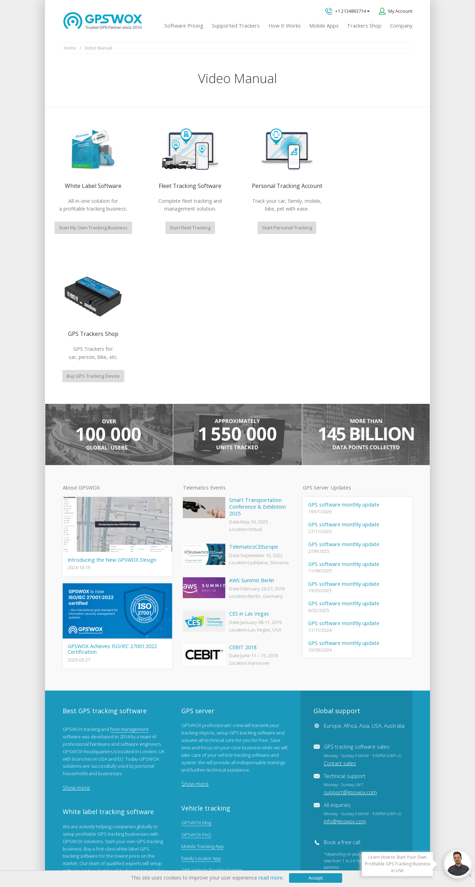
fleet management (129, 581)
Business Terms (199, 859)
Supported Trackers (236, 25)
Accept (316, 878)
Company (401, 25)
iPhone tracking (197, 769)
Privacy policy (80, 859)
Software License (156, 859)
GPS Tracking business (205, 746)
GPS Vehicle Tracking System (211, 722)
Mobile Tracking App (202, 698)
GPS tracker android (202, 758)
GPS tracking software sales (362, 606)
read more (271, 877)
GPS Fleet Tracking (200, 734)
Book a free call (342, 694)
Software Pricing (183, 25)
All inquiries (362, 664)
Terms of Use (116, 859)
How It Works (284, 25)
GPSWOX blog (196, 674)
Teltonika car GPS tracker (207, 781)
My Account (400, 11)
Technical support (350, 635)
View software (77, 764)
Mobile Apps (324, 25)
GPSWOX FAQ (196, 686)
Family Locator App (201, 710)
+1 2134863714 (347, 11)
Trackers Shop (364, 25)
